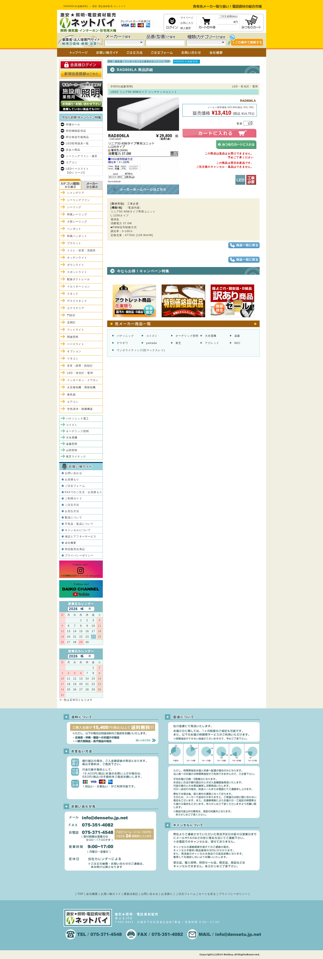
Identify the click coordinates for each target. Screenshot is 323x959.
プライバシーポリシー (79, 555)
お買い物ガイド (111, 893)
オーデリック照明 (187, 335)
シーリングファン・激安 (82, 156)
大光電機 (210, 335)
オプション (74, 351)
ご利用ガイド (73, 498)
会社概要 (70, 542)
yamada (151, 343)
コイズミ (152, 335)
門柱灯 (71, 315)
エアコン (72, 162)
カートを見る (207, 893)
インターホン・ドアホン (83, 380)
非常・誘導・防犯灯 (80, 365)
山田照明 (72, 450)
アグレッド (212, 343)
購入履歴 (185, 28)
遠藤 (237, 335)
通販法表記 (131, 893)
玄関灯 (71, 322)
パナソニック (125, 335)
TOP (80, 893)
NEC (237, 343)
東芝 (178, 343)
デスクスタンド (77, 300)
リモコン (73, 358)
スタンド (73, 293)
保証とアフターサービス (80, 536)
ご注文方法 (72, 504)
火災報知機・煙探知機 (81, 387)
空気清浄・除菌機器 (80, 409)
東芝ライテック (76, 456)
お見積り (167, 893)
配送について (73, 517)
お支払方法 (72, 511)
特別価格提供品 (76, 130)
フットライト (75, 329)
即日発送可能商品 (77, 137)
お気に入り (186, 22)
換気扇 (71, 394)
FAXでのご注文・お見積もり (83, 492)
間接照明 (73, 336)
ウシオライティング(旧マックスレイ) (141, 350)
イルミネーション (78, 286)
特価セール (73, 124)
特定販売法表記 (75, 549)
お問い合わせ (73, 473)
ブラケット (74, 243)
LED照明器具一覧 (77, 143)
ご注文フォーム (75, 485)
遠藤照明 (72, 443)
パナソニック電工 (77, 418)
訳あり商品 (73, 149)
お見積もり (72, 479)
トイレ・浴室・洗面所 (81, 250)
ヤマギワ (122, 343)
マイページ (186, 17)
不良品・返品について (79, 523)
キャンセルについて (78, 530)
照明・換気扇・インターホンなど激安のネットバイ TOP (139, 61)
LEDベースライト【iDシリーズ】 (77, 170)
